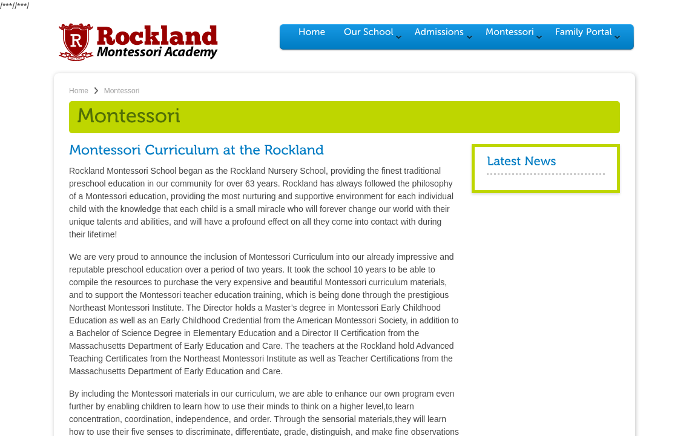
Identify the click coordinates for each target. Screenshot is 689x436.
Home (78, 91)
